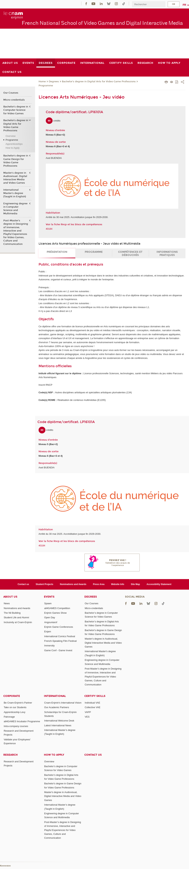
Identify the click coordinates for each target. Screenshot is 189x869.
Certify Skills (94, 696)
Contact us (23, 584)
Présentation (57, 251)
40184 (49, 228)
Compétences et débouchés (130, 253)
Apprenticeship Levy (14, 712)
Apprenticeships (14, 144)
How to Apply (13, 147)
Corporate (11, 696)
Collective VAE (92, 707)
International (55, 696)
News (7, 603)
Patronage (9, 716)
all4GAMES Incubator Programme (22, 721)
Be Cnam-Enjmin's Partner (18, 702)
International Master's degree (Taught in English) (14, 193)
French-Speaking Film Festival (60, 641)
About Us (10, 596)
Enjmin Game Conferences (58, 626)
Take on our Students (15, 707)
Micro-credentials (14, 99)
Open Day (49, 617)
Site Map (135, 584)
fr (184, 4)
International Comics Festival (59, 636)
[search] (148, 4)
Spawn (48, 603)
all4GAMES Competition (57, 608)
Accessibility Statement (159, 584)
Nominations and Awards (73, 584)
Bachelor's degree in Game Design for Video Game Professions (15, 160)
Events (49, 596)
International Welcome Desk (59, 720)
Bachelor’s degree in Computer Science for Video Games (15, 110)
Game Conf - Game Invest (58, 650)
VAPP (88, 712)
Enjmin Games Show (55, 612)
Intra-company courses (16, 726)
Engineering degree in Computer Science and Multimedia (15, 208)
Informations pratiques (167, 253)
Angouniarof (50, 622)
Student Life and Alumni (16, 617)
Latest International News (57, 725)
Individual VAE (92, 702)
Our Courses (10, 92)
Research (10, 754)
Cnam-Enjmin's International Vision (63, 702)
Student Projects (44, 584)
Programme (46, 85)
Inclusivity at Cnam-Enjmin (18, 622)
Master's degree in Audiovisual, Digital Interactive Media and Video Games (15, 178)
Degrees (54, 81)
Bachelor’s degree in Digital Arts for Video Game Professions (99, 81)
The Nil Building (12, 612)
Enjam (47, 631)
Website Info (117, 584)
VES (87, 716)
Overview (11, 136)
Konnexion (5, 866)
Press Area (98, 584)
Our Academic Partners (56, 707)
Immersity (49, 645)
